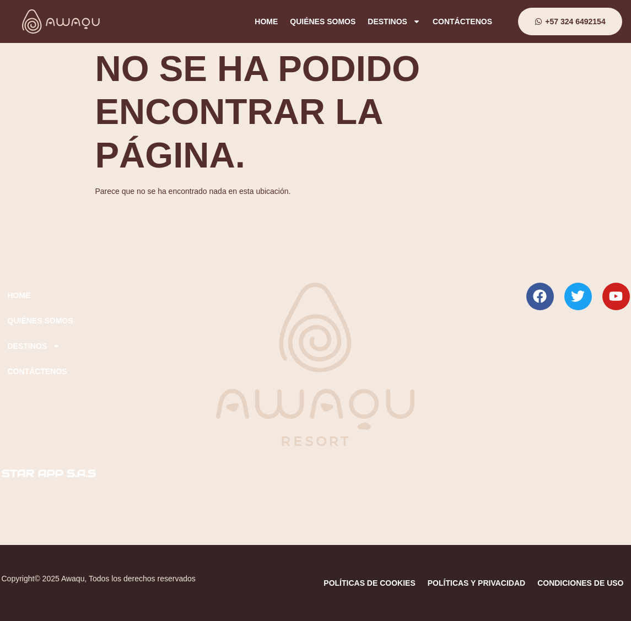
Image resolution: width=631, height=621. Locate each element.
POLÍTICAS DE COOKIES (369, 583)
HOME (266, 21)
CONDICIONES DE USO (580, 583)
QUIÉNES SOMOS (322, 21)
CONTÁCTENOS (462, 21)
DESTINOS (394, 21)
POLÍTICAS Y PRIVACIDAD (476, 583)
